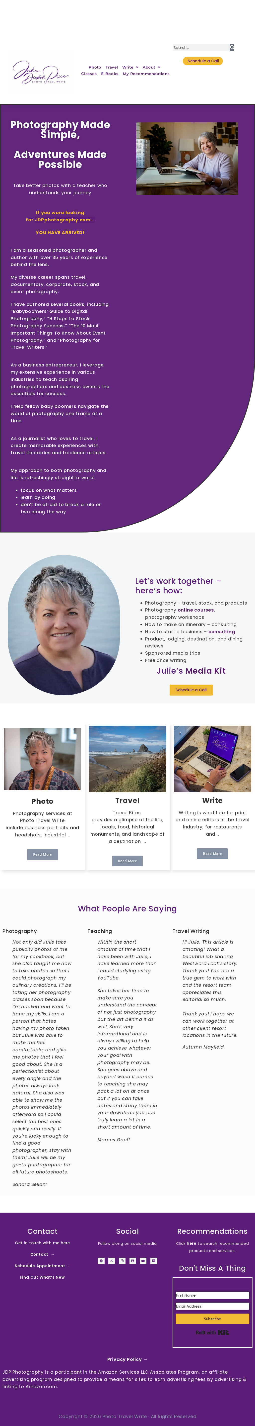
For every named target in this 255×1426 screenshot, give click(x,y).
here (191, 1243)
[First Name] (212, 1295)
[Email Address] (212, 1306)
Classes (89, 73)
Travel (112, 67)
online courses (196, 610)
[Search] (232, 47)
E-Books (110, 73)
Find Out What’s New (42, 1277)
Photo (95, 67)
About (151, 67)
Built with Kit (212, 1332)
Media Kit (206, 670)
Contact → (42, 1254)
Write (130, 67)
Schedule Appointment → (42, 1265)
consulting (221, 631)
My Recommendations (146, 73)
